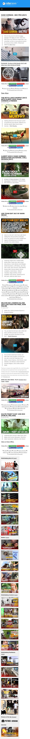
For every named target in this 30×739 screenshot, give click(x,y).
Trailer (2, 381)
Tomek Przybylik (15, 295)
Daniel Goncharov (23, 288)
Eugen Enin (11, 285)
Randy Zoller (11, 292)
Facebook (13, 85)
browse (14, 717)
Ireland (15, 450)
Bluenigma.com (6, 376)
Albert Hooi (12, 44)
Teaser (7, 381)
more (15, 458)
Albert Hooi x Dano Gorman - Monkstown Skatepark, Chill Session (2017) (14, 157)
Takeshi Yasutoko (22, 293)
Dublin (10, 450)
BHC (13, 37)
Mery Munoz (24, 286)
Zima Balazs (24, 452)
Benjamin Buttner (17, 404)
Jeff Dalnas (6, 290)
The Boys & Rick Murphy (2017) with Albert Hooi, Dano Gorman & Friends (14, 99)
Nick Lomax (24, 150)
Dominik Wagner (24, 406)
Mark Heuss (12, 297)
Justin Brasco (12, 293)
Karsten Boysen (7, 404)
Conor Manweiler (14, 452)
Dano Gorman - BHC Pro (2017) (14, 15)
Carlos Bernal (5, 288)
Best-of (26, 88)
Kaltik (5, 450)
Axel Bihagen (13, 288)
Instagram (21, 83)
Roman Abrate (19, 292)
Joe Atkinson (9, 408)
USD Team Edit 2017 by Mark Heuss (13, 214)
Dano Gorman (7, 88)
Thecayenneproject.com (24, 371)
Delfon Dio (22, 408)
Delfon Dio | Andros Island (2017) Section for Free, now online (13, 304)
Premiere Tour (22, 379)
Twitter (20, 85)
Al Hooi (6, 179)
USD (5, 285)
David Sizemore (12, 336)
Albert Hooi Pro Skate (17, 206)
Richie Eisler (15, 406)
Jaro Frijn (13, 290)
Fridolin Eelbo (19, 285)
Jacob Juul (9, 286)
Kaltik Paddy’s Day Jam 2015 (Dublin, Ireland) (13, 414)
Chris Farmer (24, 295)
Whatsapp (13, 83)
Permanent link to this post (15, 90)
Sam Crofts (20, 290)
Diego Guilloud (5, 295)
